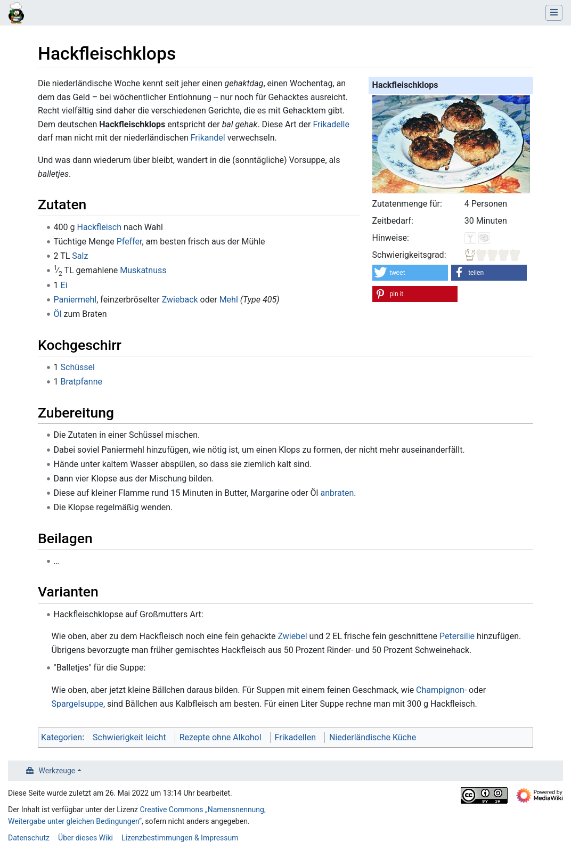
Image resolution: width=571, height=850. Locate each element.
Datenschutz (29, 837)
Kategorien (61, 737)
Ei (64, 285)
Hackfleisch (99, 227)
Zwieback (180, 300)
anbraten (337, 493)
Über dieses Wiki (85, 837)
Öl (58, 314)
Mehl (228, 300)
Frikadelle (331, 124)
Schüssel (78, 367)
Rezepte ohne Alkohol (221, 737)
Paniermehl (75, 300)
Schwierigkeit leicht (129, 737)
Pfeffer (129, 241)
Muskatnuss (143, 270)
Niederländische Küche (372, 737)
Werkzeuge (57, 770)
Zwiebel (292, 636)
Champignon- (441, 690)
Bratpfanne (81, 382)
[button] (410, 273)
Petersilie (457, 636)
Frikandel (208, 138)
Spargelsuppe (77, 704)
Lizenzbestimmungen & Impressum (179, 837)
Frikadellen (295, 737)
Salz (80, 256)
